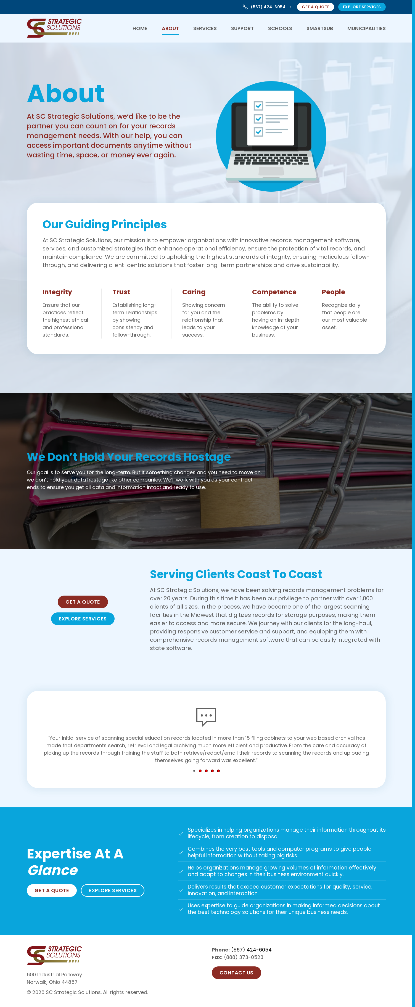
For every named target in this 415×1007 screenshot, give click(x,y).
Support (242, 28)
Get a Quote (315, 7)
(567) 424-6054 (264, 7)
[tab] (194, 771)
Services (205, 28)
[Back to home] (54, 28)
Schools (280, 28)
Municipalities (366, 28)
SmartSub (319, 28)
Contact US (236, 972)
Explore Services (362, 7)
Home (140, 28)
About (170, 28)
